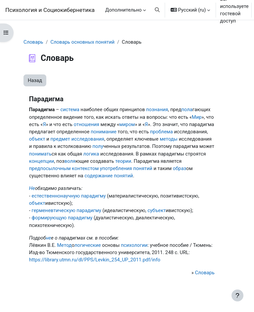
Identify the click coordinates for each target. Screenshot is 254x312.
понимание (103, 132)
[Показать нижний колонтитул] (237, 295)
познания (157, 109)
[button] (157, 10)
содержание (99, 176)
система (70, 109)
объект (37, 139)
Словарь (33, 42)
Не (32, 188)
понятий (123, 176)
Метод (64, 245)
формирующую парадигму (62, 218)
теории (123, 161)
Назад (35, 80)
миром (127, 124)
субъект (157, 210)
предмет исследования (77, 139)
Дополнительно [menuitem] (123, 10)
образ (179, 168)
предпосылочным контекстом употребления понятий (90, 168)
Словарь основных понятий (83, 42)
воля (69, 161)
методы (169, 139)
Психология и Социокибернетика (50, 10)
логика (91, 154)
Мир (197, 117)
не (48, 238)
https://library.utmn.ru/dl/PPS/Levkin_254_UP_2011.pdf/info (94, 260)
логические (87, 245)
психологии (134, 245)
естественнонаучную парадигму (69, 196)
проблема (161, 132)
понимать (40, 154)
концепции (41, 161)
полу (97, 146)
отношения (86, 124)
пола (186, 109)
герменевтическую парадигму (66, 210)
